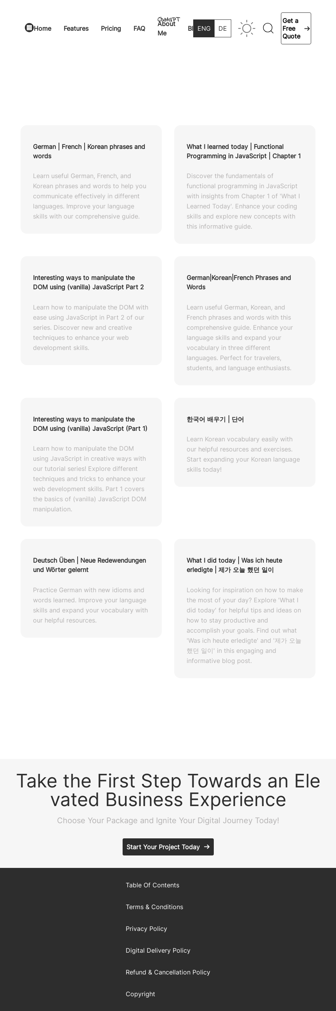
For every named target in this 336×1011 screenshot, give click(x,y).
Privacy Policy (146, 928)
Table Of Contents (152, 885)
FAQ (139, 28)
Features (76, 28)
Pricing (111, 28)
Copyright (140, 994)
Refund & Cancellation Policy (168, 972)
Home (42, 28)
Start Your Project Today (163, 847)
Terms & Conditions (154, 907)
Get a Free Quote (291, 28)
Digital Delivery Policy (158, 950)
